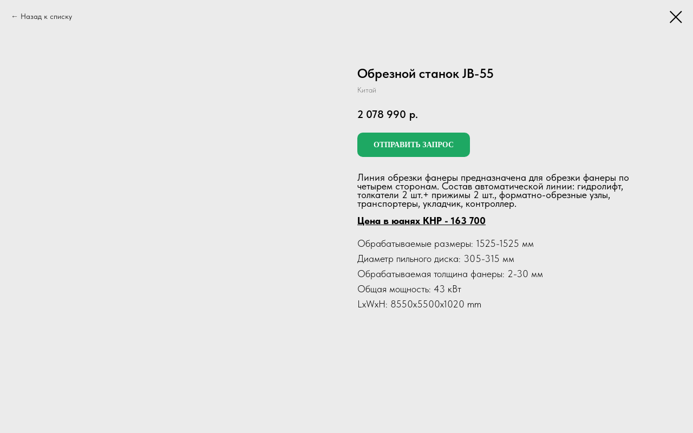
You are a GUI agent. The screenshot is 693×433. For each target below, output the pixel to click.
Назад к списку (46, 16)
